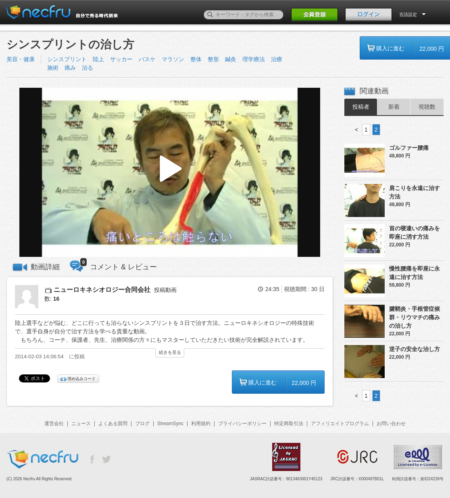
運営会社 (54, 423)
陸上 (98, 59)
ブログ (142, 423)
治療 (276, 59)
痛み (70, 67)
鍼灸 (230, 59)
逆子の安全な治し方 (414, 349)
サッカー (121, 59)
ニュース (81, 423)
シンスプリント (67, 59)
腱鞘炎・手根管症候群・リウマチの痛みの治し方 (414, 317)
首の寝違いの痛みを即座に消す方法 (414, 232)
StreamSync (170, 423)
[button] (169, 173)
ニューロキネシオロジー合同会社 (102, 289)
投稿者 (360, 106)
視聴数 (427, 106)
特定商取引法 (288, 423)
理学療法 (253, 59)
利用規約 (200, 423)
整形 (213, 59)
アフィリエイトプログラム (340, 423)
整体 (196, 59)
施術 (52, 67)
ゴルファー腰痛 (409, 148)
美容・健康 (20, 59)
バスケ (147, 59)
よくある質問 (112, 423)
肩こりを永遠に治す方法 (414, 192)
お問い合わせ (391, 423)
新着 (394, 106)
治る (87, 67)
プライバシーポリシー (242, 423)
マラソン (173, 59)
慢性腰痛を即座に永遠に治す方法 (414, 272)
